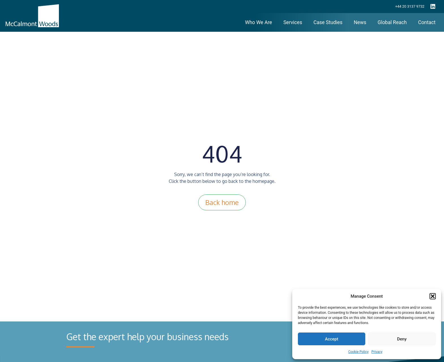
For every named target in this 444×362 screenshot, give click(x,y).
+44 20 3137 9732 (409, 6)
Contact (427, 22)
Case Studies (327, 22)
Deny (402, 339)
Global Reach (392, 22)
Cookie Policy (358, 352)
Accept (331, 339)
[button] (433, 296)
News (360, 22)
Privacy (377, 352)
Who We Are (258, 22)
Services (292, 22)
